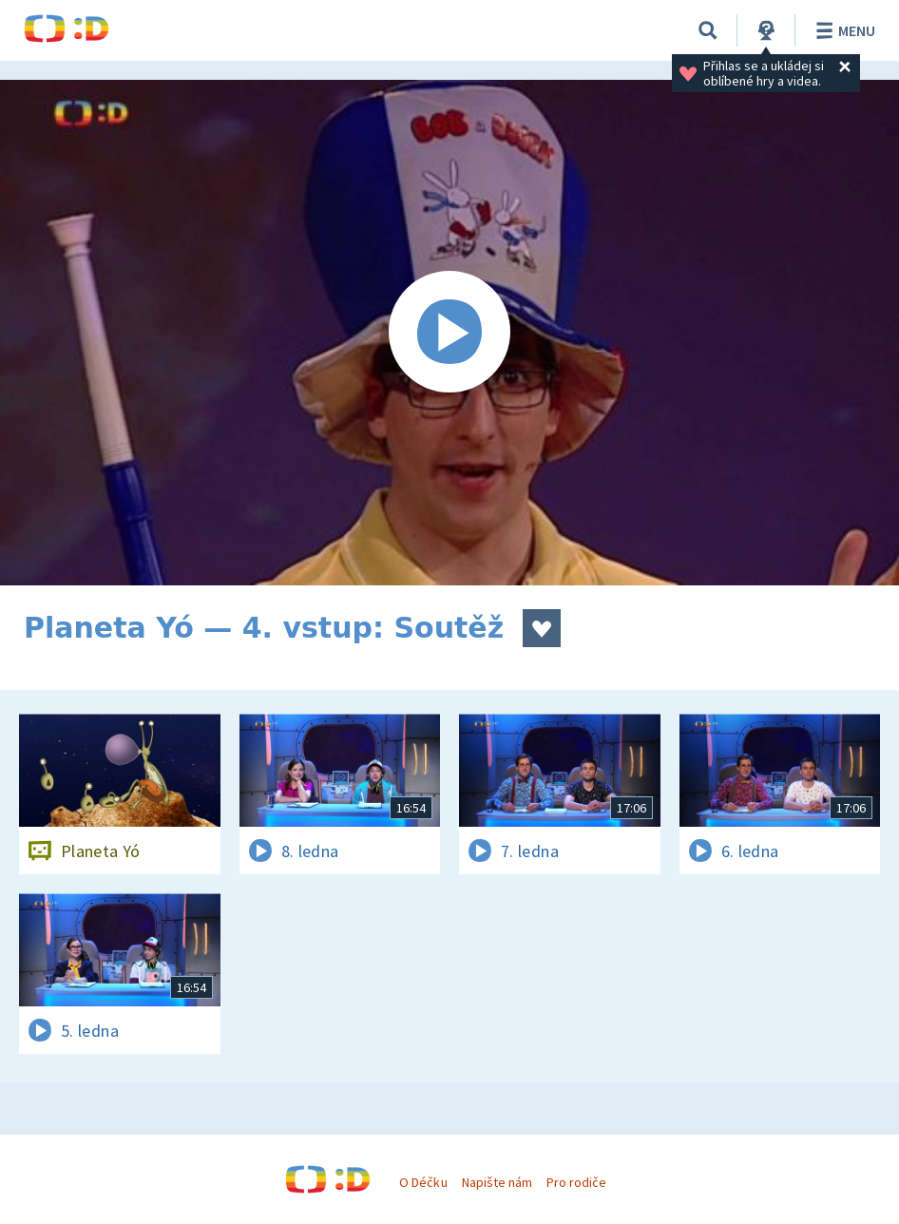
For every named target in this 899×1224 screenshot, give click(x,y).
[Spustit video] (449, 332)
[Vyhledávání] (707, 30)
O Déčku (423, 1182)
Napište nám (497, 1182)
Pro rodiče (576, 1182)
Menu (842, 30)
